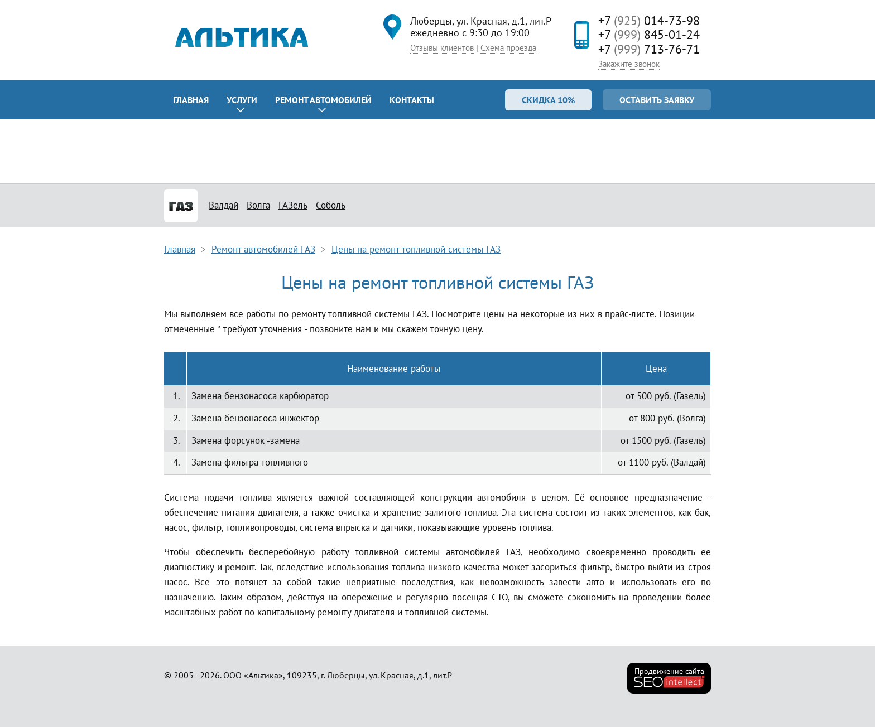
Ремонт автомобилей (323, 99)
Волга (258, 205)
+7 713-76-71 (649, 49)
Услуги (242, 99)
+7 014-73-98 (649, 20)
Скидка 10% (548, 99)
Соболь (330, 205)
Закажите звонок (629, 64)
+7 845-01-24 (649, 34)
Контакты (412, 99)
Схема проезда (508, 47)
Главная (191, 99)
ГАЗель (292, 205)
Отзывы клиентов (442, 47)
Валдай (223, 205)
